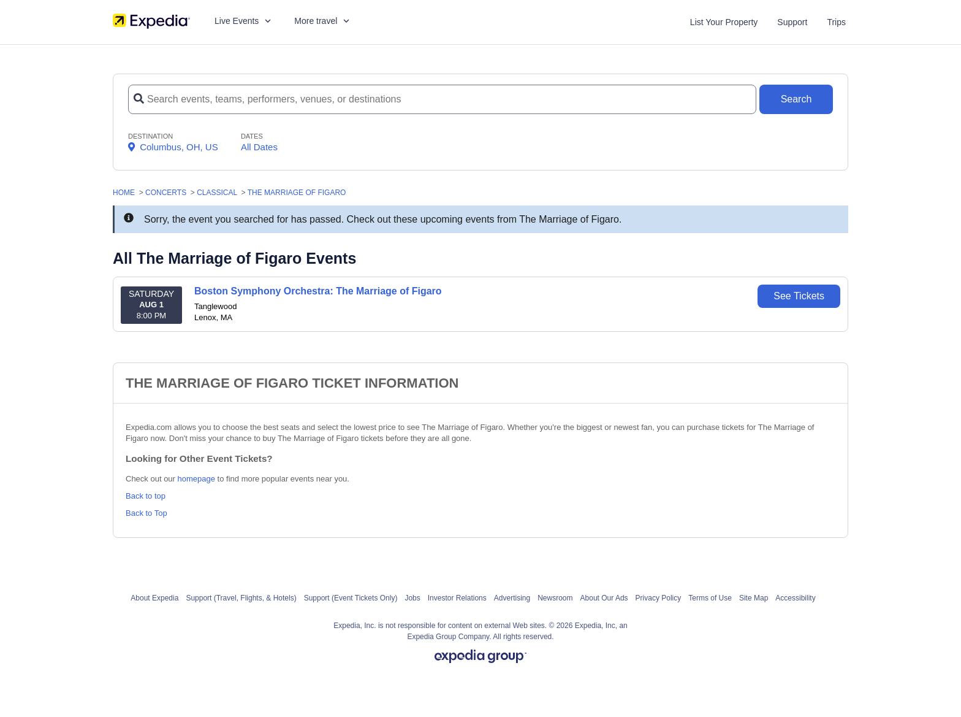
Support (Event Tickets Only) (351, 598)
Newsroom (554, 598)
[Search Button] (796, 99)
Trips (836, 22)
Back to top (145, 495)
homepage (196, 478)
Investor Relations (457, 598)
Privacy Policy (659, 598)
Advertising (512, 598)
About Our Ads (604, 598)
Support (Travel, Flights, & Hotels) (241, 598)
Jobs (412, 598)
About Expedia (154, 598)
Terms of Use (710, 598)
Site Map (753, 598)
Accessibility (795, 598)
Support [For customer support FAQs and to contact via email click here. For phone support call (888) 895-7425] (792, 22)
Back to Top (146, 513)
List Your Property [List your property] (724, 22)
